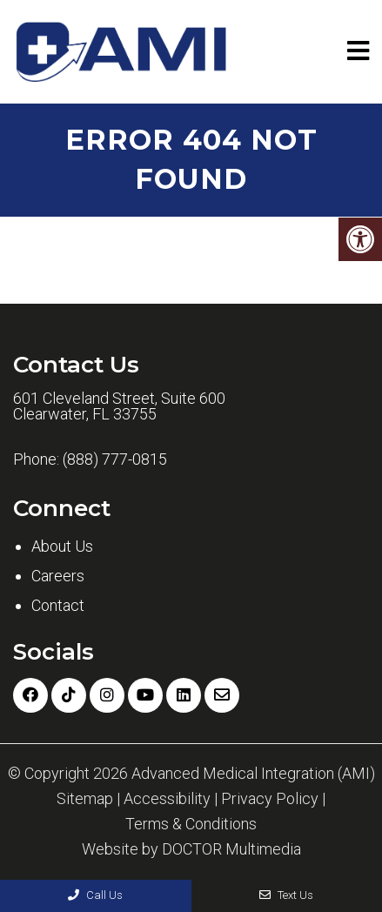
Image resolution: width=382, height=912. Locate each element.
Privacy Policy (269, 799)
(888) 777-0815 (115, 459)
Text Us (286, 895)
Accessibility (167, 799)
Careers (57, 576)
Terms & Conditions (191, 824)
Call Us (95, 895)
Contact (57, 605)
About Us (62, 546)
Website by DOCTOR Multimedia (191, 849)
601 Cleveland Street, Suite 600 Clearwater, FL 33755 (119, 406)
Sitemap (85, 799)
